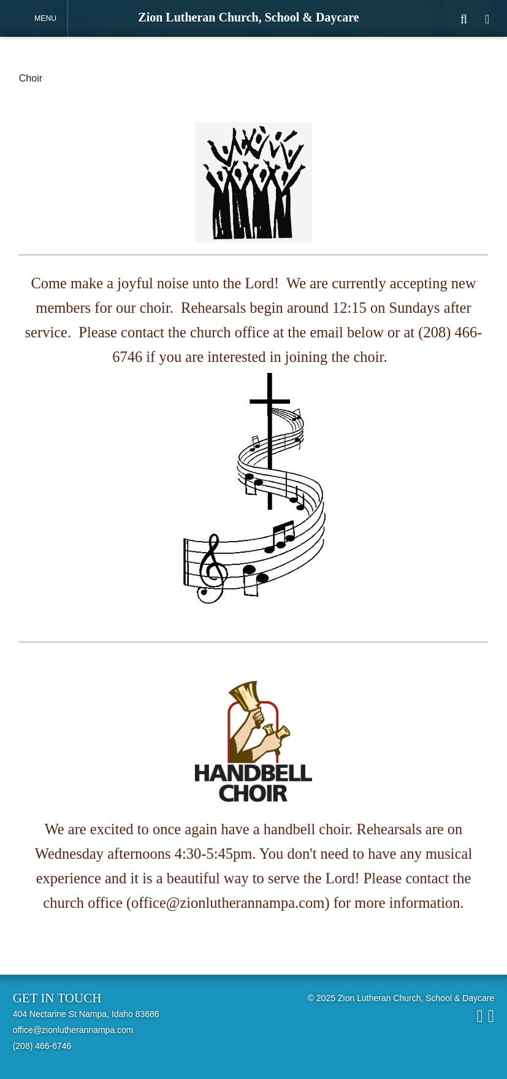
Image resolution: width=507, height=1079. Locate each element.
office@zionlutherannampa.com (73, 1030)
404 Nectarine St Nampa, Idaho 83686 (86, 1014)
